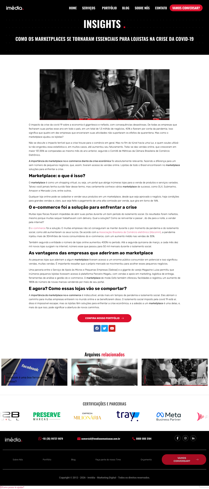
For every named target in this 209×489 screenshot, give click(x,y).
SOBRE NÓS (142, 7)
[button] (12, 487)
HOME (73, 7)
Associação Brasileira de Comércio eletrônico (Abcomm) (130, 232)
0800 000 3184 (141, 438)
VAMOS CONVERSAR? (186, 7)
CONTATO (161, 7)
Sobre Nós (18, 459)
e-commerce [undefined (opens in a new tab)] (38, 228)
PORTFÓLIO (109, 7)
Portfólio (47, 459)
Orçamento (146, 459)
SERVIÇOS (89, 7)
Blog (73, 459)
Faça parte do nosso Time (108, 459)
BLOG (125, 7)
